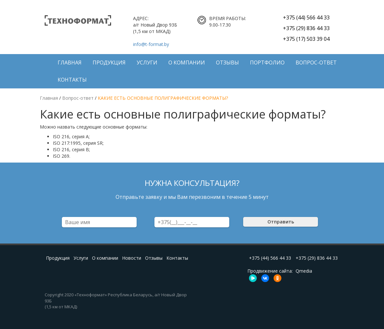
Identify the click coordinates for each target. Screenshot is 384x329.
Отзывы (227, 62)
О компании (186, 62)
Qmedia (304, 271)
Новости (131, 258)
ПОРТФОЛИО (267, 62)
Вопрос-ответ (316, 62)
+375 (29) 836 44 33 (306, 28)
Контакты (72, 79)
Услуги (147, 62)
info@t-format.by (151, 44)
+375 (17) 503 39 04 (306, 39)
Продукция (109, 62)
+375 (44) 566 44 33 (306, 17)
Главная (70, 62)
